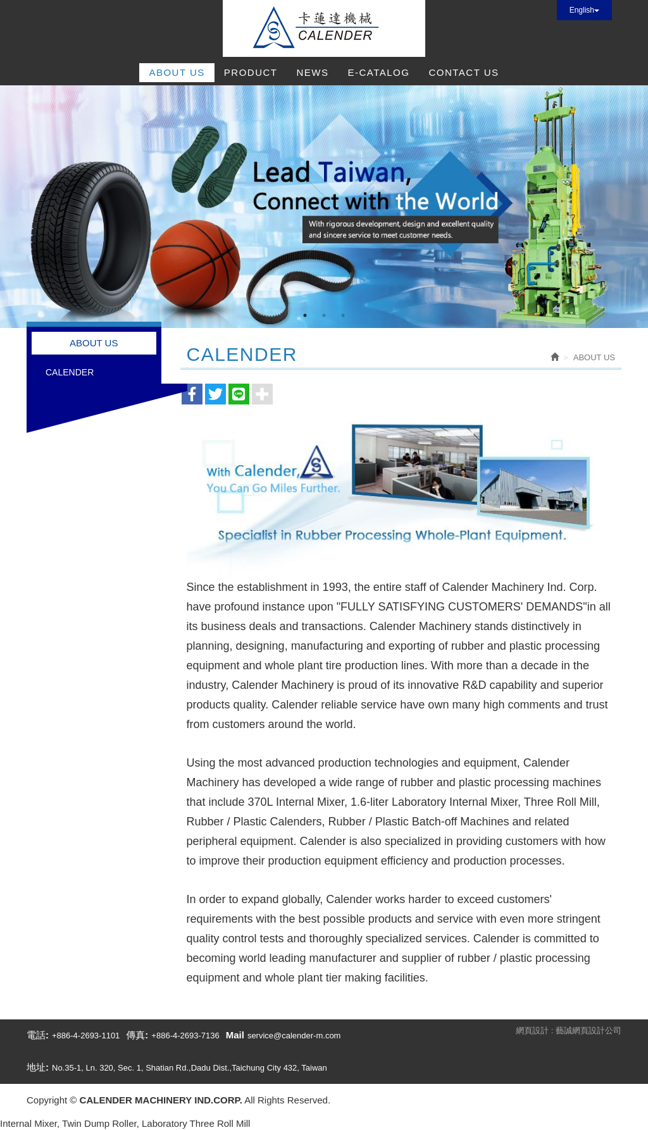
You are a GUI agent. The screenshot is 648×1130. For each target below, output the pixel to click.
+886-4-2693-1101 (86, 1035)
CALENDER (70, 372)
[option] (324, 206)
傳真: (137, 1035)
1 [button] (305, 315)
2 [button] (324, 315)
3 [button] (343, 315)
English (584, 10)
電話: (38, 1035)
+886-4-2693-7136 (185, 1035)
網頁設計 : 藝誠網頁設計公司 (568, 1030)
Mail (235, 1035)
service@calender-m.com (294, 1035)
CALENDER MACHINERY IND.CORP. (324, 28)
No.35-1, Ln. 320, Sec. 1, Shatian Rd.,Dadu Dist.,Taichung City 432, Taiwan (189, 1067)
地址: (38, 1067)
